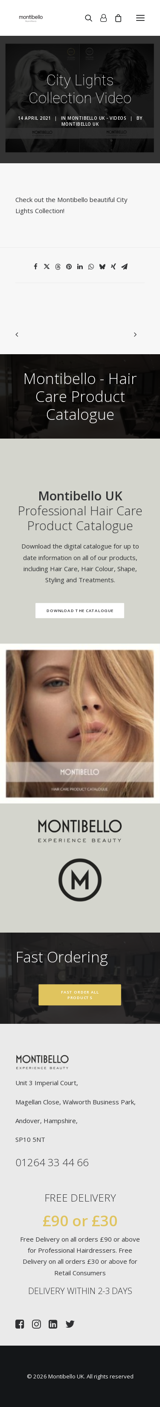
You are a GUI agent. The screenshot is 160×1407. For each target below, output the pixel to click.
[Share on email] (124, 267)
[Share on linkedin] (80, 267)
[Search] (85, 18)
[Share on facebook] (36, 267)
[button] (140, 18)
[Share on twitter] (47, 267)
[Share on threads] (58, 267)
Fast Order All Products (80, 995)
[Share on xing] (113, 267)
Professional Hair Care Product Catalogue (70, 510)
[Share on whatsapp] (91, 267)
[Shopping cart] (114, 18)
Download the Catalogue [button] (70, 611)
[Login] (100, 18)
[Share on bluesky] (102, 267)
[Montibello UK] (31, 18)
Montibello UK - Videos (96, 118)
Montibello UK (80, 124)
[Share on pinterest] (69, 267)
